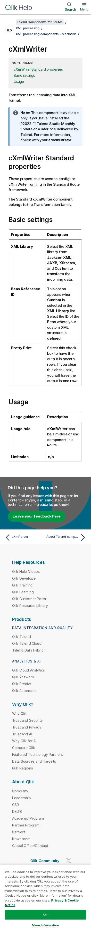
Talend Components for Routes (40, 22)
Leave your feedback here (37, 516)
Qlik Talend (21, 636)
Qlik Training (22, 585)
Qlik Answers (23, 677)
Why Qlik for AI (24, 741)
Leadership (21, 798)
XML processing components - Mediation (46, 34)
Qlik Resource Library (30, 606)
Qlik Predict (21, 684)
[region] (45, 897)
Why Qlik (19, 713)
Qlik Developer (24, 578)
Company (20, 791)
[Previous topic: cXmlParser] (24, 537)
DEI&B (17, 811)
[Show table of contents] (9, 22)
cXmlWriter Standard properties (38, 69)
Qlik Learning (23, 592)
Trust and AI (22, 734)
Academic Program (28, 818)
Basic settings (24, 75)
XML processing (28, 28)
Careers (18, 832)
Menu (84, 9)
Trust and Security (27, 720)
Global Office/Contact (30, 846)
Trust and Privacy (26, 727)
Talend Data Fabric (27, 650)
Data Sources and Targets (34, 761)
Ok (45, 915)
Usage (19, 81)
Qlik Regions (22, 768)
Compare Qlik (23, 748)
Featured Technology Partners (37, 754)
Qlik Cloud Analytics (28, 670)
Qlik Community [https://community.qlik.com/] (44, 860)
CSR (15, 805)
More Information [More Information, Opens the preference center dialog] (45, 925)
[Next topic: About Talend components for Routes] (66, 537)
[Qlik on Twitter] (68, 860)
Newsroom (21, 839)
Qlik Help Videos (26, 571)
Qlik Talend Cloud (26, 643)
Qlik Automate (24, 691)
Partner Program (26, 825)
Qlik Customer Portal (29, 599)
